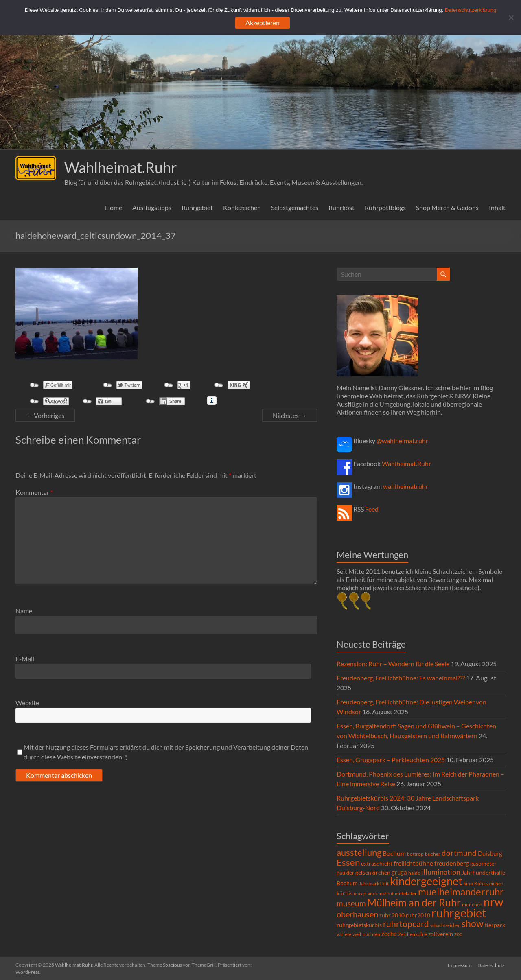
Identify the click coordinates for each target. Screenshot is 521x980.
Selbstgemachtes (294, 207)
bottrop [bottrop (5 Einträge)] (415, 854)
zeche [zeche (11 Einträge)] (389, 933)
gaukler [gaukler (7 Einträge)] (345, 872)
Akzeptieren (262, 22)
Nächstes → (289, 415)
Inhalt (497, 207)
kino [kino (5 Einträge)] (468, 883)
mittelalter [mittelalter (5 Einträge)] (406, 893)
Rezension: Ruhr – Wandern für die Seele (393, 663)
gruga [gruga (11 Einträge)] (399, 872)
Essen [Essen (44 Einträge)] (348, 862)
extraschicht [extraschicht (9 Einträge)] (376, 863)
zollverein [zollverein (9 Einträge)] (440, 933)
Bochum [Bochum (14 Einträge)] (394, 853)
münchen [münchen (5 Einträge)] (472, 904)
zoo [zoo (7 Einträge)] (458, 934)
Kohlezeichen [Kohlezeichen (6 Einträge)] (488, 883)
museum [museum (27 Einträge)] (351, 903)
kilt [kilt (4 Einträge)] (385, 883)
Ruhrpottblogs (385, 207)
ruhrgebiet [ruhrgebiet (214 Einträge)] (458, 913)
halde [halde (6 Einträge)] (414, 873)
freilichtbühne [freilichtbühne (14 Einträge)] (413, 863)
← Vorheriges (45, 415)
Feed (372, 509)
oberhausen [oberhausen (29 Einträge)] (357, 914)
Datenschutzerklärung (470, 10)
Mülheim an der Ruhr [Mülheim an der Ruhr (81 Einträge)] (414, 902)
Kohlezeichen (242, 207)
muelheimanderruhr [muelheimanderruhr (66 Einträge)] (461, 891)
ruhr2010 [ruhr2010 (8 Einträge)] (418, 915)
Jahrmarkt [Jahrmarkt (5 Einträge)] (370, 883)
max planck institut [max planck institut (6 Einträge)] (374, 893)
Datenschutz (492, 965)
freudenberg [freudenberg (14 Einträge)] (451, 863)
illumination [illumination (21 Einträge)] (440, 871)
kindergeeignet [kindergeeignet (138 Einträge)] (426, 881)
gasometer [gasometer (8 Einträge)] (483, 863)
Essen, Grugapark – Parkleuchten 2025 (391, 759)
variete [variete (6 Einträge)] (344, 934)
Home (113, 207)
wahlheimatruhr (405, 486)
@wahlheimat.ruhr (402, 440)
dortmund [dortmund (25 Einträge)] (459, 853)
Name (23, 611)
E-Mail (24, 659)
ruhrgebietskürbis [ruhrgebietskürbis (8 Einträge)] (359, 925)
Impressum (460, 965)
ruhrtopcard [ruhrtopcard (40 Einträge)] (406, 924)
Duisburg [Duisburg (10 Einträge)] (490, 853)
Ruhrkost (341, 207)
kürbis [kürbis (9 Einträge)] (344, 893)
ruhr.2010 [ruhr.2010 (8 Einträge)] (392, 915)
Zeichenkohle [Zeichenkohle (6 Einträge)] (412, 934)
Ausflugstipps (151, 207)
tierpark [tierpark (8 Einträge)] (495, 925)
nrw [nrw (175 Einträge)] (493, 902)
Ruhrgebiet (197, 207)
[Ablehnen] (511, 17)
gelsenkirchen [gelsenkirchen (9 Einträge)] (372, 872)
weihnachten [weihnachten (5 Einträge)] (366, 934)
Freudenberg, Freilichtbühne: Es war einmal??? (401, 678)
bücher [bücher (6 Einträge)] (432, 854)
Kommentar (34, 492)
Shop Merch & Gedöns (447, 207)
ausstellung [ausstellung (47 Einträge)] (359, 852)
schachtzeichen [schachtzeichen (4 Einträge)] (445, 925)
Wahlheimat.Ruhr (120, 167)
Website (27, 703)
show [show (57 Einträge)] (473, 923)
